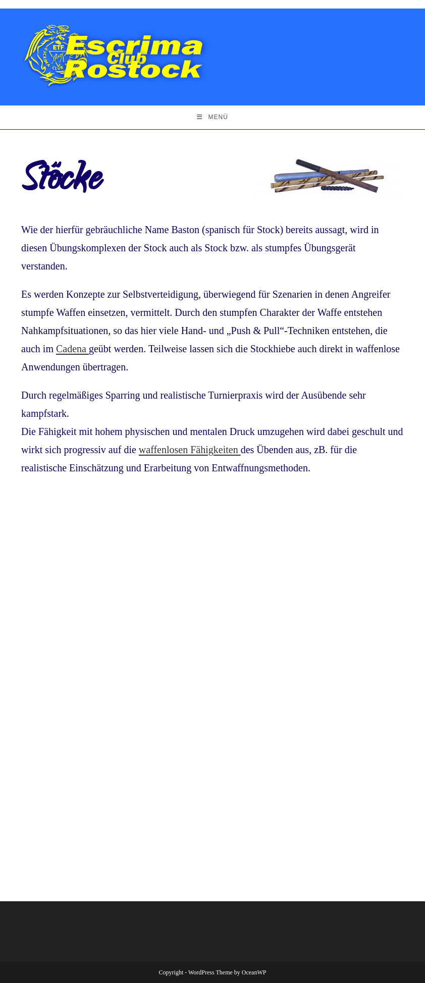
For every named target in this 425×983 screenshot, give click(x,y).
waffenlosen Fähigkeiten (190, 449)
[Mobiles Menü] (212, 117)
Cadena (72, 348)
